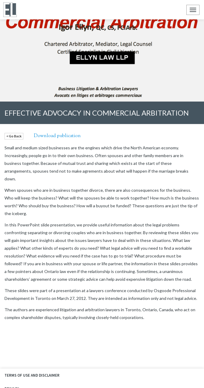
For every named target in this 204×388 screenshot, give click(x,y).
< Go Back (14, 136)
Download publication (57, 136)
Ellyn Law (9, 9)
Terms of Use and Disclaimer (32, 375)
